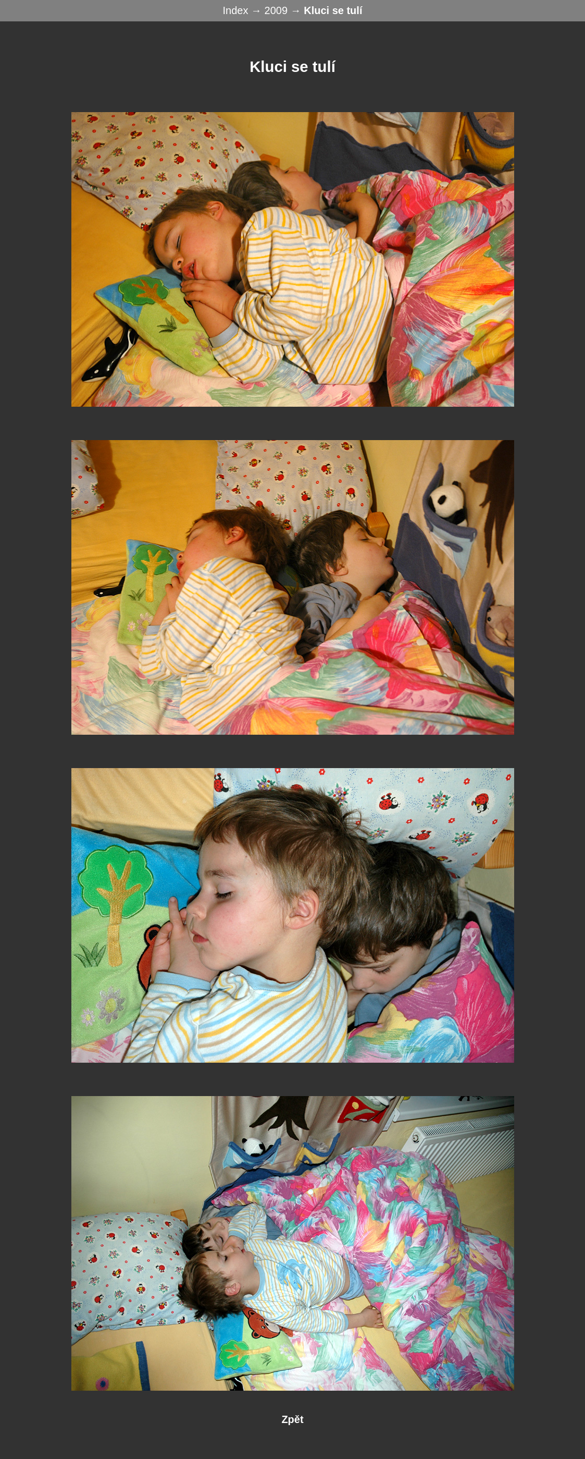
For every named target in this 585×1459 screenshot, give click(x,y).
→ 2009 (271, 10)
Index (237, 10)
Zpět (292, 1419)
